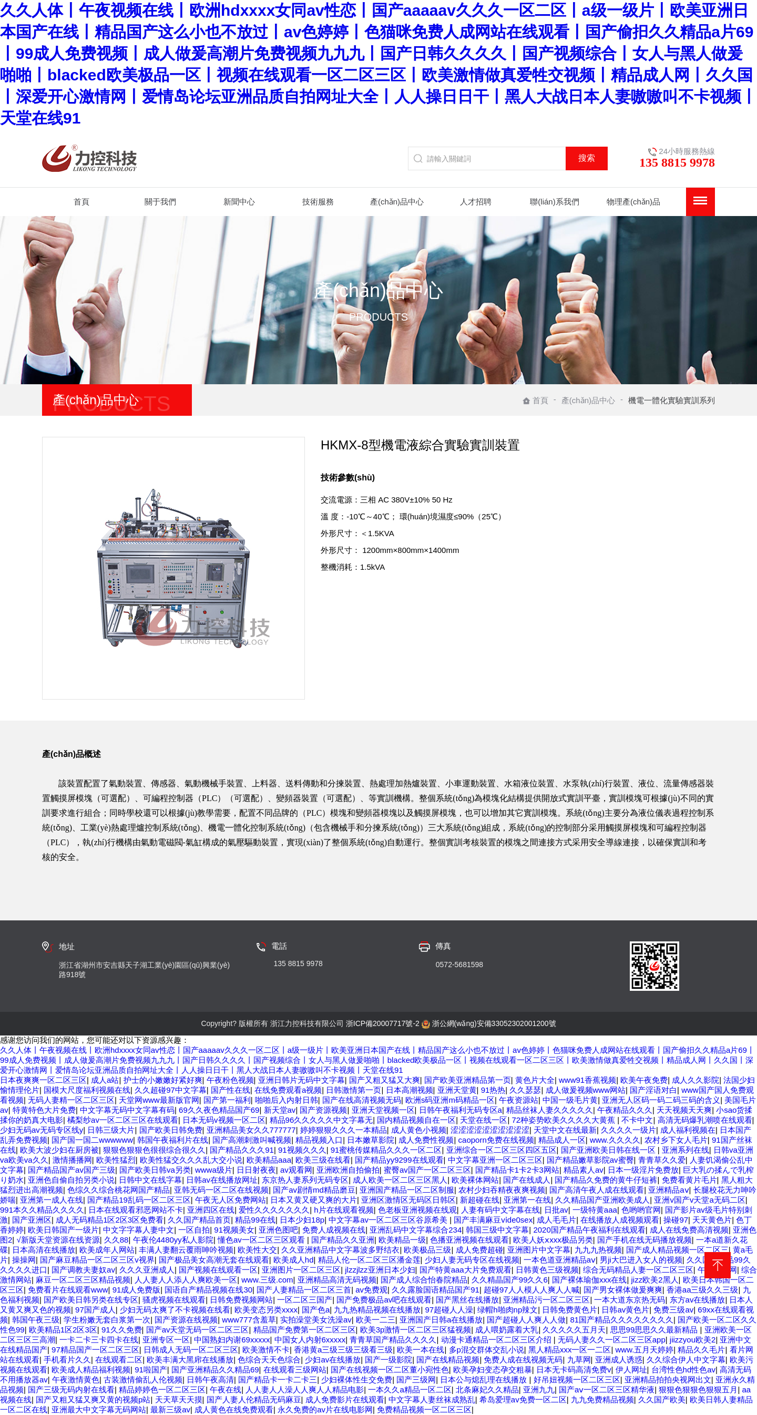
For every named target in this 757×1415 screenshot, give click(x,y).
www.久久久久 (615, 1139)
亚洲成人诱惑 (618, 1359)
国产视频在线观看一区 (218, 1269)
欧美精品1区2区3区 (63, 1329)
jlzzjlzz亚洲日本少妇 (380, 1269)
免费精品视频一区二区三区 (424, 1409)
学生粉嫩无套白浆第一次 (107, 1319)
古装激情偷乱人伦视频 (143, 1379)
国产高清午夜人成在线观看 (596, 1189)
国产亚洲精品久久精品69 (215, 1369)
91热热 (493, 1089)
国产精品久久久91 (242, 1149)
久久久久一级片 (628, 1129)
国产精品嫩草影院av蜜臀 (590, 1159)
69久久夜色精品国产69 (219, 1109)
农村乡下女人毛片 (676, 1139)
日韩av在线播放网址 (222, 1179)
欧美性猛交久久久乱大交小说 (191, 1159)
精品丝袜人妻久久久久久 (549, 1109)
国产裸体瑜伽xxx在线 (589, 1279)
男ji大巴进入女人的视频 (641, 1259)
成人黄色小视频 (418, 1129)
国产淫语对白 (653, 1089)
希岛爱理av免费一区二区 (523, 1399)
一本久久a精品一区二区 (409, 1389)
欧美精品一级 (402, 1239)
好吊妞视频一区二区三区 (577, 1379)
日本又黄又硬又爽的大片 (313, 1199)
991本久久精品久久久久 (42, 1209)
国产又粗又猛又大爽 (384, 1079)
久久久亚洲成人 (147, 1269)
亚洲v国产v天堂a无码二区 (699, 1199)
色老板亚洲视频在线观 (417, 1209)
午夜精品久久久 (624, 1109)
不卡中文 (637, 1119)
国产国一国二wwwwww (92, 1139)
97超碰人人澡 (449, 1309)
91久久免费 (121, 1329)
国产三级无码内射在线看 (71, 1389)
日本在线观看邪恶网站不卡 (135, 1209)
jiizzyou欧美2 (693, 1339)
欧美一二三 (375, 1319)
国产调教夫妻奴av (83, 1269)
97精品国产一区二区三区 (95, 1349)
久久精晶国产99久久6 (510, 1279)
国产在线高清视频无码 (361, 1099)
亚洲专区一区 (166, 1339)
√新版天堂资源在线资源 (57, 1239)
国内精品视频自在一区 (416, 1119)
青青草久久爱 (662, 1159)
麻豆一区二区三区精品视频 (83, 1279)
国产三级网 (416, 1379)
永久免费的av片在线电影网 (325, 1409)
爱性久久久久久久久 (274, 1209)
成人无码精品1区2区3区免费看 (109, 1219)
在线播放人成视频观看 (619, 1219)
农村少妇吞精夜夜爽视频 (501, 1189)
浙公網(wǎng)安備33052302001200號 (494, 1023)
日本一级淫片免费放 (643, 1169)
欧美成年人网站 (107, 1249)
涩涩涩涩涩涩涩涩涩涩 (490, 1129)
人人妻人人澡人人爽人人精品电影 (304, 1389)
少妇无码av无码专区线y (41, 1129)
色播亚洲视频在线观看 (469, 1239)
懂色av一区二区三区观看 (262, 1239)
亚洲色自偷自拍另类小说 (71, 1179)
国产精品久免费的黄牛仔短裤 (606, 1179)
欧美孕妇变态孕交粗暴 (492, 1369)
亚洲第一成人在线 (51, 1199)
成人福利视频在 (687, 1129)
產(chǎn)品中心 (588, 400)
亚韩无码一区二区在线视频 (221, 1189)
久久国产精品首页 (199, 1219)
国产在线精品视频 (447, 1359)
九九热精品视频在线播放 (377, 1309)
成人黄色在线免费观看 (234, 1409)
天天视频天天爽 (684, 1109)
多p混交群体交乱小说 (486, 1349)
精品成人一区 (562, 1139)
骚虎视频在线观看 (174, 1299)
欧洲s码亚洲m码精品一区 (450, 1099)
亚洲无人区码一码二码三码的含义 (661, 1099)
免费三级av (673, 1309)
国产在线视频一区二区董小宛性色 (390, 1369)
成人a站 (105, 1079)
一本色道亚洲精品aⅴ (560, 1259)
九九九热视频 (598, 1249)
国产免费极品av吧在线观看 (384, 1299)
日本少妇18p (302, 1219)
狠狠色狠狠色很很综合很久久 (154, 1149)
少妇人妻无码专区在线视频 (472, 1259)
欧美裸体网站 (475, 1179)
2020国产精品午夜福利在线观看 (589, 1229)
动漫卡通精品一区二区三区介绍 (497, 1339)
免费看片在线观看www (68, 1289)
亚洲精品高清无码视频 (337, 1279)
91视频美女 (234, 1229)
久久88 (116, 1239)
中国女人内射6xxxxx (310, 1339)
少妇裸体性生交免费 (356, 1379)
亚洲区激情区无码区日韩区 (408, 1199)
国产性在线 (230, 1089)
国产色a (316, 1309)
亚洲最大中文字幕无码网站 (99, 1409)
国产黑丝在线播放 (467, 1299)
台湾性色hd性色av (683, 1369)
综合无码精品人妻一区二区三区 (638, 1269)
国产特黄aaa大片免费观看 (466, 1269)
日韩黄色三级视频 (547, 1269)
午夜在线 (225, 1389)
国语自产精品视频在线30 (208, 1289)
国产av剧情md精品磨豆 (314, 1189)
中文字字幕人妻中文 (138, 1229)
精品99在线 (255, 1219)
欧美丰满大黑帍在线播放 (190, 1359)
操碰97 (675, 1219)
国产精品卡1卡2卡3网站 (517, 1169)
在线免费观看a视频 (288, 1089)
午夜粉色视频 (230, 1079)
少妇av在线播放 (333, 1359)
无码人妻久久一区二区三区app (612, 1339)
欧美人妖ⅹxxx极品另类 (553, 1239)
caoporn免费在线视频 (496, 1139)
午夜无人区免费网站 (230, 1199)
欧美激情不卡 (266, 1349)
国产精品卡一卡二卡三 (277, 1379)
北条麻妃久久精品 (487, 1389)
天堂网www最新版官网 (159, 1099)
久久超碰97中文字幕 (171, 1089)
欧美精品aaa (269, 1159)
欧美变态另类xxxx (266, 1309)
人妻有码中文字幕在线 (500, 1209)
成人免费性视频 (426, 1139)
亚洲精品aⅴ (668, 1189)
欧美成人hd (293, 1259)
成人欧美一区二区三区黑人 (400, 1179)
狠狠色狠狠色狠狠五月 (698, 1389)
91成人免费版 (136, 1289)
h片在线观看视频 (343, 1209)
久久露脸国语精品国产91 (435, 1289)
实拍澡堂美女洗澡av (316, 1319)
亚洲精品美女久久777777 (251, 1129)
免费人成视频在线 (333, 1229)
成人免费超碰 (479, 1249)
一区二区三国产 (304, 1299)
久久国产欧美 (662, 1399)
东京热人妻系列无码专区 (305, 1179)
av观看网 (296, 1169)
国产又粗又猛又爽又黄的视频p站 (93, 1399)
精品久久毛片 (701, 1349)
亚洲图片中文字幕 (538, 1249)
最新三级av (170, 1409)
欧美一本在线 (420, 1349)
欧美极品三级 (427, 1249)
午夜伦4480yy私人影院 (173, 1239)
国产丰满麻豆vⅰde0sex (493, 1219)
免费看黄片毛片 (689, 1179)
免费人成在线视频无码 (523, 1359)
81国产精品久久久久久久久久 (621, 1319)
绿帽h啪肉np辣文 (507, 1309)
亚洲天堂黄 (457, 1089)
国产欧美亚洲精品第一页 (467, 1079)
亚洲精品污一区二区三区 (546, 1299)
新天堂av (280, 1109)
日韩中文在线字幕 (150, 1179)
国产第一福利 (227, 1099)
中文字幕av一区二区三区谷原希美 (389, 1219)
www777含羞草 (249, 1319)
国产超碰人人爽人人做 (526, 1319)
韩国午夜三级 (35, 1319)
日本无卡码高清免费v (573, 1369)
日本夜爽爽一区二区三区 (43, 1079)
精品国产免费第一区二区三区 (304, 1329)
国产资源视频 (323, 1109)
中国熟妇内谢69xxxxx (232, 1339)
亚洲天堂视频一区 (383, 1109)
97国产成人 (95, 1309)
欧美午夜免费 (644, 1079)
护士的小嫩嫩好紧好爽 (163, 1079)
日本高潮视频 (409, 1089)
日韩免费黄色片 (569, 1309)
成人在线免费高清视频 (689, 1229)
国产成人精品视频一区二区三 (677, 1249)
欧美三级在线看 (323, 1159)
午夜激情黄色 (75, 1379)
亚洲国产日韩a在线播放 (441, 1319)
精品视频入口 (319, 1139)
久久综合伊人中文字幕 (686, 1359)
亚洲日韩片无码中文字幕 (301, 1079)
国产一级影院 (388, 1359)
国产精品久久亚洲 (342, 1239)
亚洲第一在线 (527, 1199)
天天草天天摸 (178, 1399)
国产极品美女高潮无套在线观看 (214, 1259)
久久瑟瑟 (525, 1089)
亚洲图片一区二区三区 (301, 1269)
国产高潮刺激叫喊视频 (251, 1139)
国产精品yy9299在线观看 (399, 1159)
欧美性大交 (257, 1249)
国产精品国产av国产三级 (71, 1169)
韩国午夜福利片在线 (172, 1139)
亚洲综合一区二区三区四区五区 (501, 1149)
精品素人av (583, 1169)
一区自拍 (194, 1229)
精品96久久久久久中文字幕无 (321, 1119)
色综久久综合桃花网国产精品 (118, 1189)
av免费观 (371, 1289)
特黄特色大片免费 (44, 1109)
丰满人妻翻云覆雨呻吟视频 (186, 1249)
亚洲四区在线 (210, 1209)
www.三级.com (267, 1279)
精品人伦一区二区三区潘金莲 (369, 1259)
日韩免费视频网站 (241, 1299)
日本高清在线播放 (43, 1249)
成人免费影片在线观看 (344, 1399)
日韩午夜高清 (210, 1379)
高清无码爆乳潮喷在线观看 (705, 1119)
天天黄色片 (712, 1219)
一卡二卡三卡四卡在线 (98, 1339)
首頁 (535, 400)
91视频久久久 (302, 1149)
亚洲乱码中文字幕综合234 (416, 1229)
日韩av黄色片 (625, 1309)
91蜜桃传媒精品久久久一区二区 (386, 1149)
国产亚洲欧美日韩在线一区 (609, 1149)
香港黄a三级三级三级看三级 (343, 1349)
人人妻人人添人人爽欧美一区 (186, 1279)
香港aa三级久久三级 (703, 1289)
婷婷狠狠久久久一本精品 (343, 1129)
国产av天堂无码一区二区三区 (197, 1329)
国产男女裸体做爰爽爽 (623, 1289)
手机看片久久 (67, 1359)
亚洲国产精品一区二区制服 (407, 1189)
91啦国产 (151, 1369)
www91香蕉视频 (587, 1079)
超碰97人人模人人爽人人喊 (531, 1289)
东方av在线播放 (697, 1299)
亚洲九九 (539, 1389)
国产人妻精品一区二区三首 (304, 1289)
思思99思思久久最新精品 (655, 1329)
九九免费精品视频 (602, 1399)
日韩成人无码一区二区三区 (191, 1349)
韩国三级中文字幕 (497, 1229)
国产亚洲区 (32, 1219)
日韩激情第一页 (353, 1089)
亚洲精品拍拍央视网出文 (668, 1379)
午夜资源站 (518, 1099)
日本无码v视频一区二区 (223, 1119)
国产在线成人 (526, 1179)
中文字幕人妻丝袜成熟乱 (431, 1399)
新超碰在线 (479, 1199)
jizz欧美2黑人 (655, 1279)
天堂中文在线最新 (565, 1129)
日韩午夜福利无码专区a (460, 1109)
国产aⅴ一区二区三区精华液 (606, 1389)
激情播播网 (72, 1159)
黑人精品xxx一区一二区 (569, 1349)
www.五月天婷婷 (645, 1349)
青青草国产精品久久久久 (393, 1339)
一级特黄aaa (594, 1209)
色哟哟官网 (641, 1209)
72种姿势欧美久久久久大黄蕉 (565, 1119)
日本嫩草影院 (370, 1139)
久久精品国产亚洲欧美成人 (602, 1199)
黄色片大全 (535, 1079)
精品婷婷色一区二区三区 (162, 1389)
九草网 (579, 1359)
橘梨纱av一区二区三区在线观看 (122, 1119)
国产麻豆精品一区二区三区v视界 (97, 1259)
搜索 (586, 157)
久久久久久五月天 (574, 1329)
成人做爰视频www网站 (586, 1089)
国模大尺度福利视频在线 (87, 1089)
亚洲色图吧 (278, 1229)
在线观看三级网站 (294, 1369)
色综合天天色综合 (269, 1359)
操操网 (24, 1259)
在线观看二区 (118, 1359)
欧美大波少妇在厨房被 (59, 1149)
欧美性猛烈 (116, 1159)
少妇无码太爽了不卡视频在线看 (175, 1309)
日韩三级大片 (111, 1129)
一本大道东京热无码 (629, 1299)
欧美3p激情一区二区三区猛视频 (416, 1329)
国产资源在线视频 (186, 1319)
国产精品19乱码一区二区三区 (139, 1199)
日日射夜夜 (256, 1169)
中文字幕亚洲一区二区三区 (495, 1159)
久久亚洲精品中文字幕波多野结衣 (340, 1249)
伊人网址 (631, 1369)
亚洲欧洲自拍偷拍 (348, 1169)
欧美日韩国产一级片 (63, 1229)
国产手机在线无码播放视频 (644, 1239)
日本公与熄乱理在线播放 (484, 1379)
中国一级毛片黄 (570, 1099)
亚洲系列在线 (685, 1149)
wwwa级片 (213, 1169)
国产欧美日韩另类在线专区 (91, 1299)
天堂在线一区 (483, 1119)
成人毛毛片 (556, 1219)
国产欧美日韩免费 (170, 1129)
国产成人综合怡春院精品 (424, 1279)
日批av (556, 1209)
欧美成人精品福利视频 (91, 1369)
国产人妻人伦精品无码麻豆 (254, 1399)
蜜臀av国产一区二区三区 (427, 1169)
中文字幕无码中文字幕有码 (127, 1109)
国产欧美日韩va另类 (155, 1169)
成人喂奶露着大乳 (506, 1329)
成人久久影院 (695, 1079)
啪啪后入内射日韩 (286, 1099)
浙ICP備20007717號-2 (383, 1023)
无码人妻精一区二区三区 (71, 1099)
